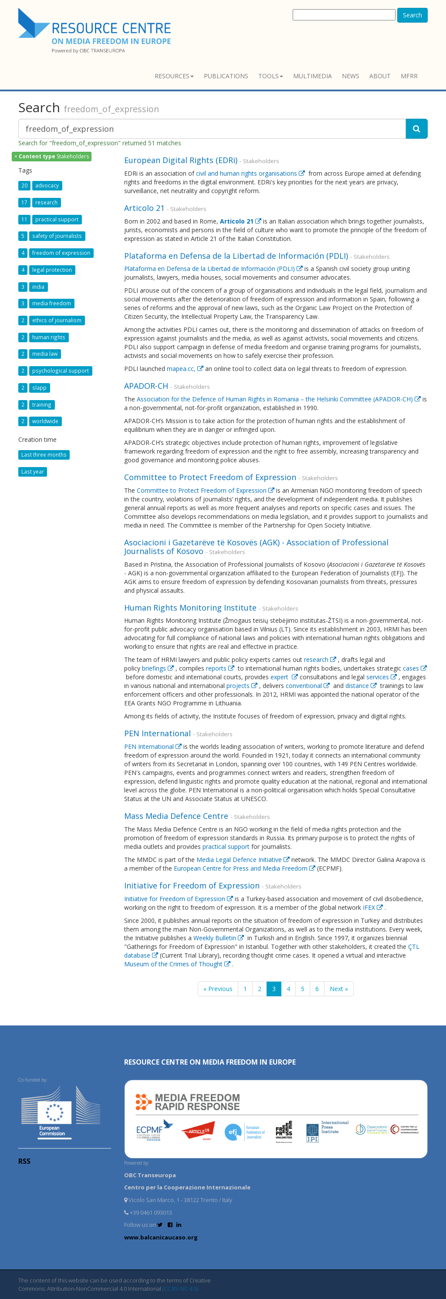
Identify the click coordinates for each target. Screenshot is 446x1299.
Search (412, 15)
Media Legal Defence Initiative (243, 859)
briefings (159, 668)
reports (221, 668)
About (380, 76)
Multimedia (312, 76)
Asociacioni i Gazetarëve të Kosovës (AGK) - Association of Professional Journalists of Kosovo (256, 546)
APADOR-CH (147, 386)
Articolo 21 (145, 208)
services (382, 677)
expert (285, 677)
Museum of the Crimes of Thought (178, 964)
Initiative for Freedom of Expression (193, 885)
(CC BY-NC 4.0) (180, 1288)
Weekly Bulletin (219, 938)
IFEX (374, 907)
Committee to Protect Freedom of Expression (211, 477)
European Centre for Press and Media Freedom (245, 868)
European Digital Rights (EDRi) (182, 160)
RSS (24, 1161)
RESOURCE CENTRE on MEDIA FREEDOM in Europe (210, 1062)
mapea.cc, (186, 368)
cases (415, 668)
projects (242, 685)
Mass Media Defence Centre (177, 816)
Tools (270, 76)
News (350, 76)
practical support (226, 846)
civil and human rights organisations (251, 173)
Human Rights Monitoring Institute (191, 607)
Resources (174, 76)
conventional (308, 685)
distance (361, 685)
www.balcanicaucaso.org (161, 1237)
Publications (226, 76)
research (321, 659)
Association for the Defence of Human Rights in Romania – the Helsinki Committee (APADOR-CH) (279, 399)
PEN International (158, 733)
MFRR (409, 76)
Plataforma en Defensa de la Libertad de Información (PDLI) (237, 255)
